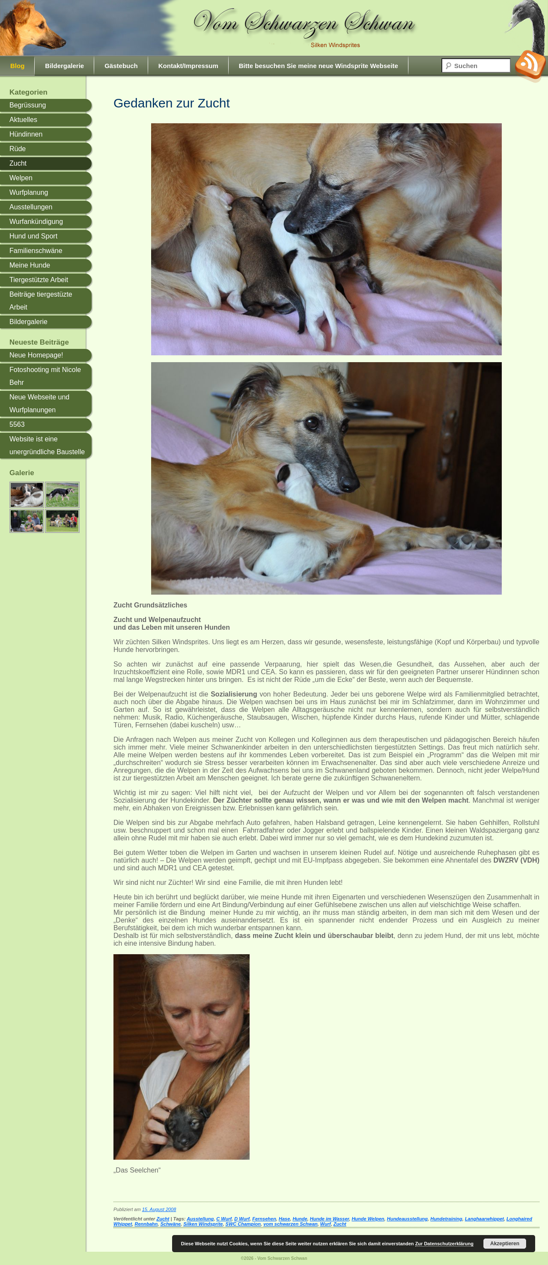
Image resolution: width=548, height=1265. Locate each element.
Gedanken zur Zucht (171, 103)
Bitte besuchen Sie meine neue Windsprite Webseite (318, 65)
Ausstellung (200, 1218)
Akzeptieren (504, 1244)
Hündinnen (25, 134)
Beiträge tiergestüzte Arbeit (40, 301)
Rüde (17, 148)
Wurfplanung (28, 192)
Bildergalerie (64, 65)
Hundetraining (446, 1218)
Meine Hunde (29, 265)
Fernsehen (264, 1218)
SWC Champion (243, 1223)
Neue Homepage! (36, 355)
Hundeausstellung (407, 1218)
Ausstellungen (31, 207)
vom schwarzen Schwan (290, 1223)
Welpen (21, 178)
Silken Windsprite (203, 1223)
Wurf (325, 1223)
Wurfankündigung (36, 221)
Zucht (18, 163)
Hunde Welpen (367, 1218)
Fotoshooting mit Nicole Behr (45, 376)
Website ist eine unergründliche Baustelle (47, 445)
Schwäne (170, 1223)
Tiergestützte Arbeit (38, 279)
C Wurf (224, 1218)
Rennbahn (146, 1223)
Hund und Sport (33, 236)
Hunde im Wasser (329, 1218)
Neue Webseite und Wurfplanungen (39, 403)
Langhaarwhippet (484, 1218)
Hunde (299, 1218)
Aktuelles (23, 119)
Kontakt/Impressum (188, 65)
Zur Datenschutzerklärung (444, 1243)
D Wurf (242, 1218)
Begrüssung (27, 105)
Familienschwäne (36, 250)
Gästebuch (121, 65)
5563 (17, 424)
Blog (17, 65)
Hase (284, 1218)
